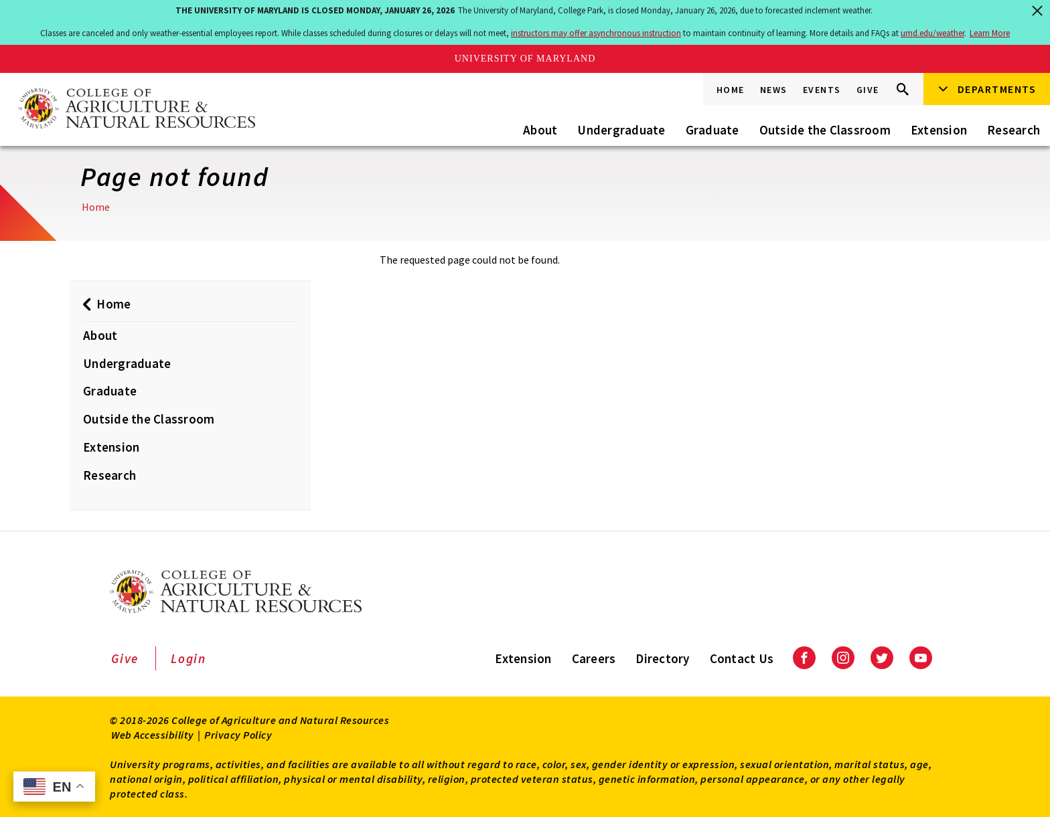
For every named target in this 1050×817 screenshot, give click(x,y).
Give (867, 90)
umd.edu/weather (932, 33)
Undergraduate (621, 130)
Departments (997, 89)
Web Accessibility (152, 734)
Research (1013, 130)
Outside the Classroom (825, 130)
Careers (594, 658)
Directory (662, 658)
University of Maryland (525, 59)
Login (188, 658)
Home (731, 90)
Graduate (712, 130)
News (774, 90)
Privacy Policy (238, 734)
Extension (939, 130)
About (540, 130)
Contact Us (742, 658)
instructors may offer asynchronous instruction (596, 33)
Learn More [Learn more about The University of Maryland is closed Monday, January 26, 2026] (990, 33)
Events (822, 90)
